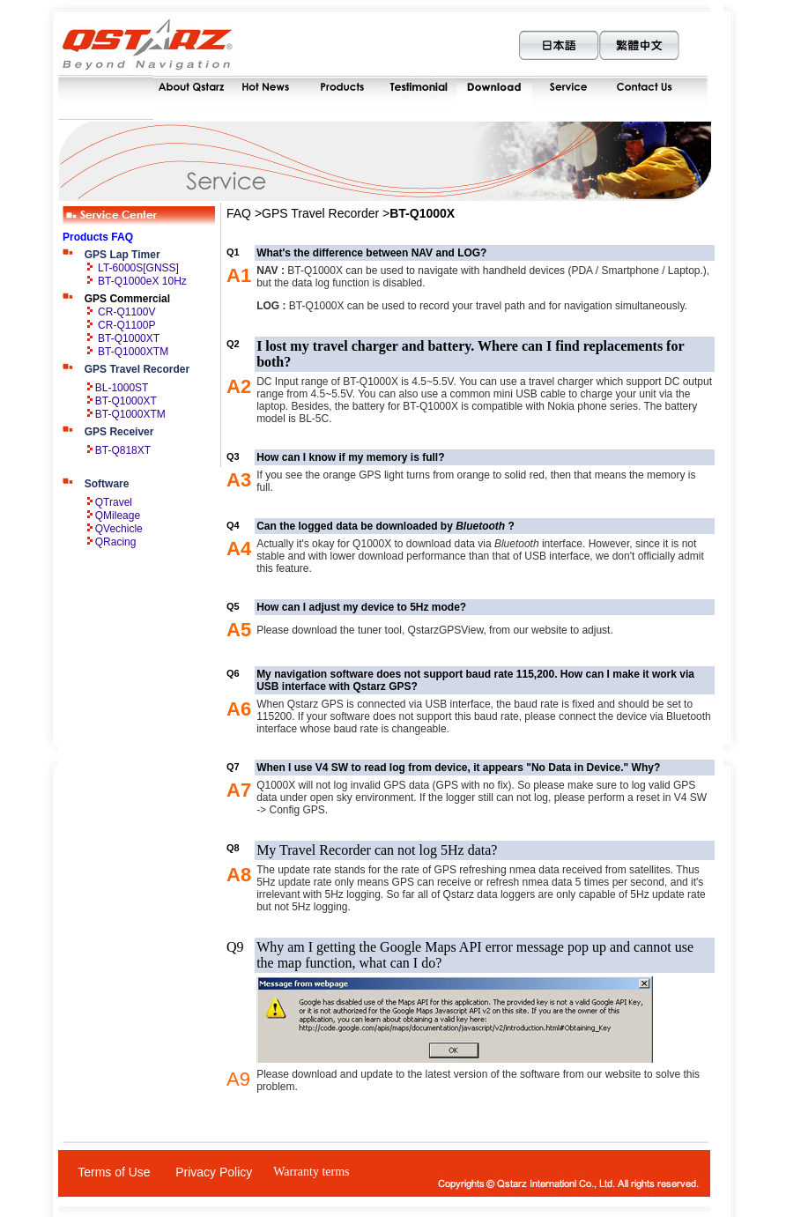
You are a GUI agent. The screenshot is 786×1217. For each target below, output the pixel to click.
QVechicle (119, 529)
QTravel (113, 502)
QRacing (116, 542)
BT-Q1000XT (128, 338)
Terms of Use (114, 1172)
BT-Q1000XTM (133, 351)
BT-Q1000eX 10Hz (142, 281)
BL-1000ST (122, 388)
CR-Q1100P (126, 325)
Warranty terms (311, 1171)
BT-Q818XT (123, 450)
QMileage (117, 515)
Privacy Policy (213, 1172)
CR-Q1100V (126, 312)
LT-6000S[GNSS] (138, 268)
